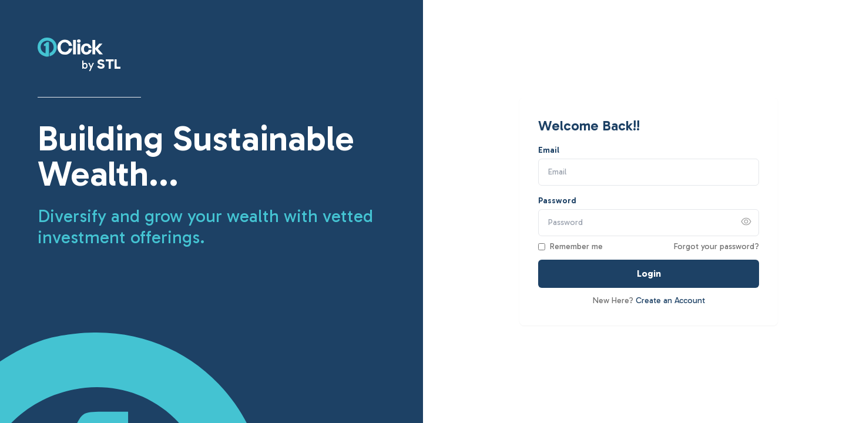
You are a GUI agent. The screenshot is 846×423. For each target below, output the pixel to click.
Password (557, 201)
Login (649, 273)
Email (548, 150)
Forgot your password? (716, 246)
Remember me (576, 246)
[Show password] (746, 221)
